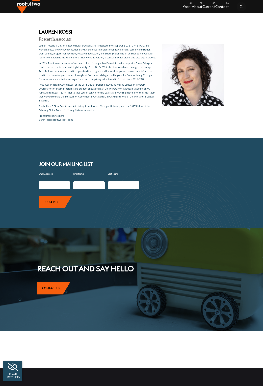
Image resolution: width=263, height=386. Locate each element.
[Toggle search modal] (241, 6)
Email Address (46, 173)
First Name (78, 173)
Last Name (113, 173)
